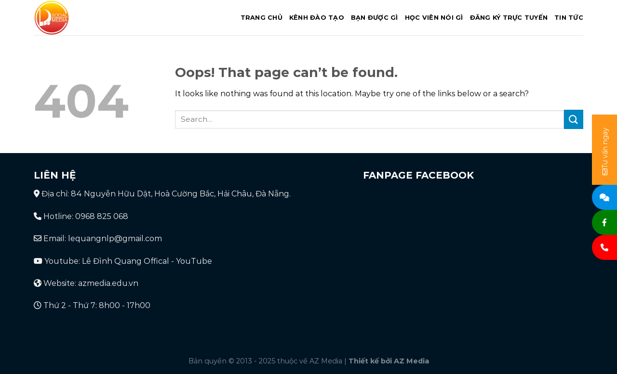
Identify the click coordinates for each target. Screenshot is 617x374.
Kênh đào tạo (316, 17)
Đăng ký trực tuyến (509, 17)
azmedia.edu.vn (108, 283)
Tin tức (568, 17)
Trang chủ (261, 17)
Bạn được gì (374, 17)
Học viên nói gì (434, 17)
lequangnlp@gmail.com (115, 238)
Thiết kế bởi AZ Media (389, 361)
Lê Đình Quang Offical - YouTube (147, 261)
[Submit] (573, 119)
